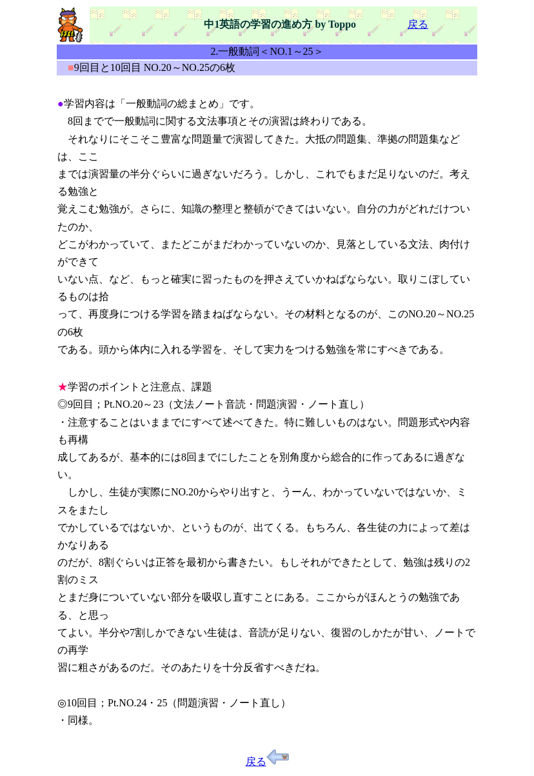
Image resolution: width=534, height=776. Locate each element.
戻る (418, 24)
